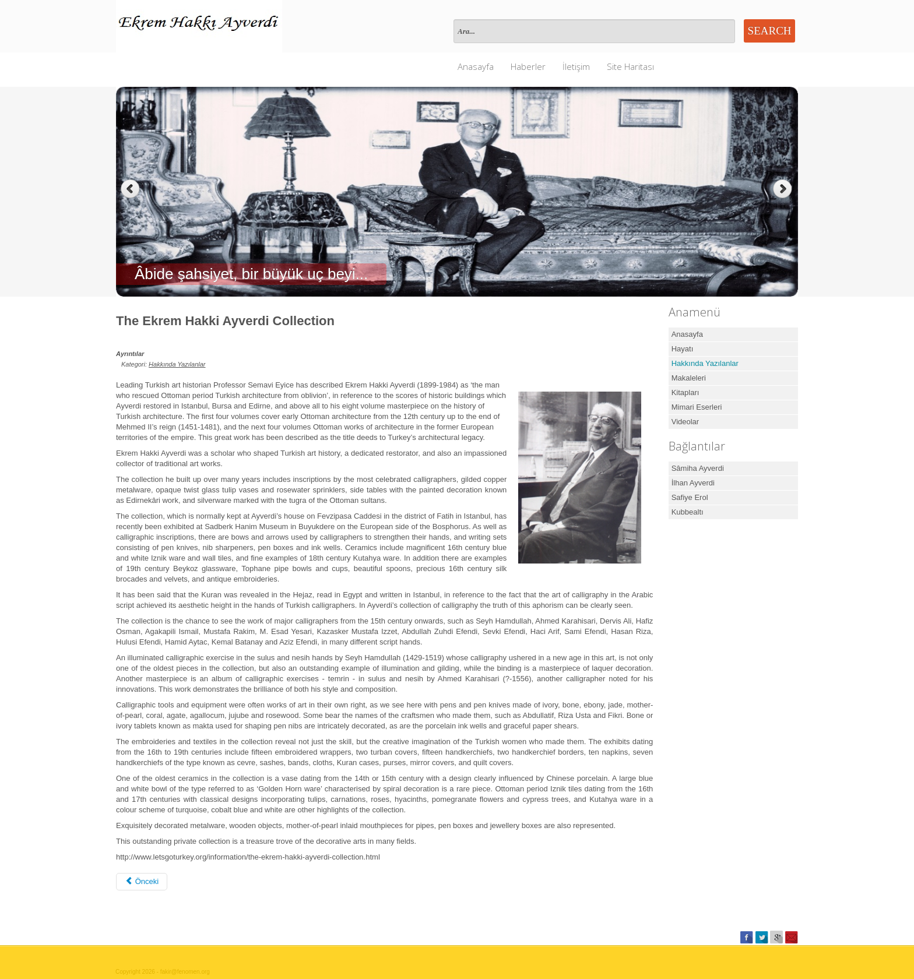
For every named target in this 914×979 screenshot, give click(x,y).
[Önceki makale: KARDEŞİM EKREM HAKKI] (141, 881)
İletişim (576, 66)
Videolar (685, 421)
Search (770, 30)
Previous (130, 189)
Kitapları (685, 392)
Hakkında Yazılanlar (177, 364)
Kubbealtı (688, 512)
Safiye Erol (690, 497)
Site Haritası (630, 66)
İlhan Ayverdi (693, 482)
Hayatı (683, 348)
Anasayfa (476, 66)
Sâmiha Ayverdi (698, 468)
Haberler (528, 66)
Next (784, 189)
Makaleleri (689, 378)
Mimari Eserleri (697, 407)
